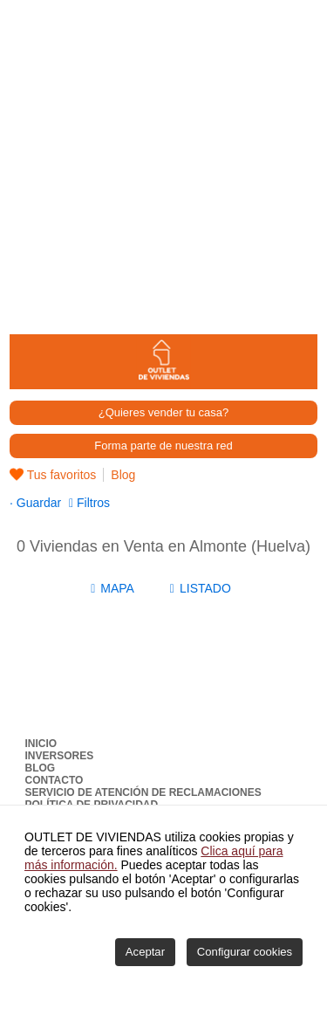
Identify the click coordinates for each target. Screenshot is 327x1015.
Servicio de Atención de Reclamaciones (143, 792)
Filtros (91, 503)
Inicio (41, 743)
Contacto (54, 780)
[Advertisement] (163, 163)
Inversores (59, 756)
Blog (123, 475)
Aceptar (145, 951)
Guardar (37, 503)
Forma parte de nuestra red (163, 445)
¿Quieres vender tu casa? (164, 412)
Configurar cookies (244, 951)
